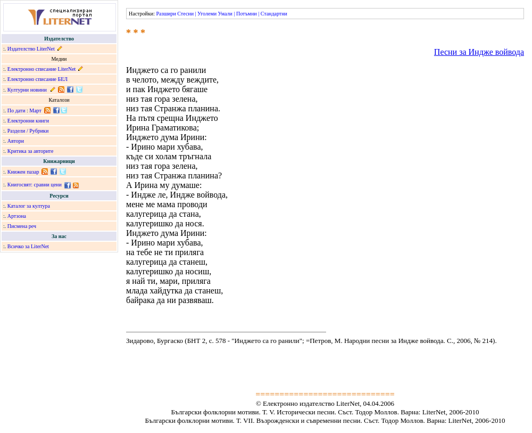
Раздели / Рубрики (28, 131)
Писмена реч (21, 226)
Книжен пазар (23, 172)
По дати (16, 110)
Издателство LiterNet (31, 49)
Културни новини (27, 90)
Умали (225, 14)
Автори (15, 141)
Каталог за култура (28, 206)
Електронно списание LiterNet (41, 69)
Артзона (16, 216)
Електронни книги (28, 121)
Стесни (185, 14)
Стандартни (274, 14)
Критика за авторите (30, 151)
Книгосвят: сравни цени (34, 184)
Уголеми (207, 14)
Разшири (166, 14)
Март (35, 110)
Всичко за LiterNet (28, 246)
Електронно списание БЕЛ (37, 79)
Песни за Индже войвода (479, 51)
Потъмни (246, 14)
